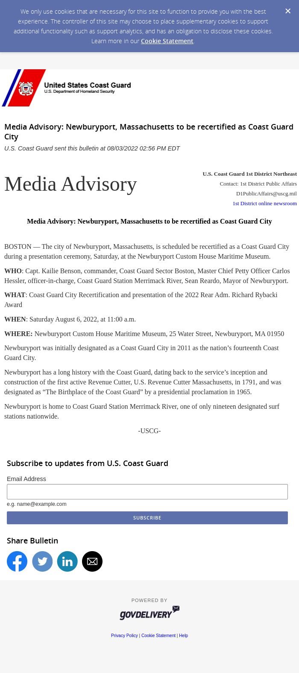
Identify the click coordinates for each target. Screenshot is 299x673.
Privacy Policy (124, 635)
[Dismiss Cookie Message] (288, 11)
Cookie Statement (167, 41)
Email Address (26, 478)
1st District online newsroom (264, 203)
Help (183, 635)
